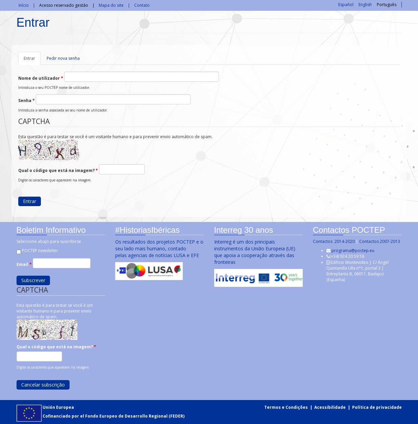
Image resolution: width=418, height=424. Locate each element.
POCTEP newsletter (39, 250)
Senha (26, 100)
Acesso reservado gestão (63, 5)
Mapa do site (111, 5)
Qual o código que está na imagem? (58, 170)
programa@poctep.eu (352, 250)
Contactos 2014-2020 (333, 241)
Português (386, 4)
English (365, 4)
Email (23, 264)
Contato (142, 5)
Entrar (32, 60)
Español (345, 4)
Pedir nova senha (63, 58)
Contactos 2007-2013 (379, 241)
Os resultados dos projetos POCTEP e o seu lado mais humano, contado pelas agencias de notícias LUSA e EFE (159, 248)
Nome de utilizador (40, 78)
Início (24, 5)
